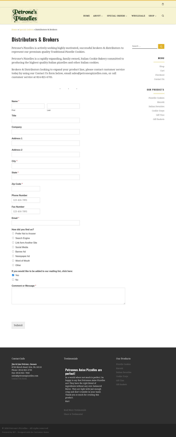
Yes (17, 275)
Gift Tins (160, 115)
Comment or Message (24, 286)
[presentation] (32, 317)
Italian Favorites (156, 106)
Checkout (159, 75)
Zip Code (17, 184)
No (16, 280)
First (13, 110)
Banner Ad (20, 251)
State (15, 172)
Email (15, 218)
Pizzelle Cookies (156, 98)
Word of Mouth (22, 261)
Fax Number (18, 207)
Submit (18, 325)
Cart (162, 71)
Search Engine (22, 238)
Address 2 (17, 150)
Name (15, 101)
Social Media (21, 247)
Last (49, 110)
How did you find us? (23, 229)
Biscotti (160, 102)
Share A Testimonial (73, 414)
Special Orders (26, 29)
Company (17, 127)
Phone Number (19, 195)
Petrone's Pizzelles (18, 428)
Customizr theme (41, 432)
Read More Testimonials (75, 410)
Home (14, 29)
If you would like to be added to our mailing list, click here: (42, 271)
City (14, 161)
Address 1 (17, 138)
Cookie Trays (158, 111)
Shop (162, 66)
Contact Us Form (19, 379)
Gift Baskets (158, 119)
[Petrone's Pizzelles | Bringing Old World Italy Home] (25, 15)
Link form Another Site (26, 243)
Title (14, 115)
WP (14, 432)
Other (18, 265)
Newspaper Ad (22, 256)
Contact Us (159, 79)
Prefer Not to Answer (25, 233)
